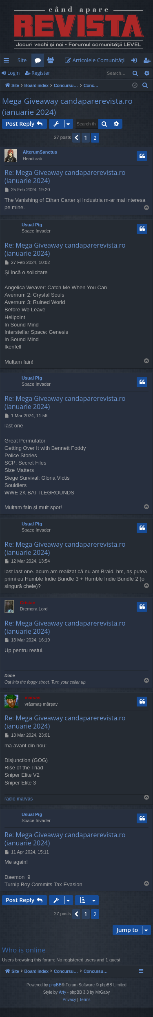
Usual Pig (32, 224)
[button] (76, 138)
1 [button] (85, 137)
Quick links (8, 61)
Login (13, 72)
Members (52, 61)
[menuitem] (97, 60)
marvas (32, 697)
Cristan (27, 602)
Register (40, 72)
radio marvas (18, 799)
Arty (62, 1001)
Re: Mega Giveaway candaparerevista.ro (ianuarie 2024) (65, 176)
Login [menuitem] (135, 61)
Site (22, 60)
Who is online (24, 949)
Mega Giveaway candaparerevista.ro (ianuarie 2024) (67, 106)
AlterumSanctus (40, 152)
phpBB (55, 994)
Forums (39, 61)
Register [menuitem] (148, 61)
